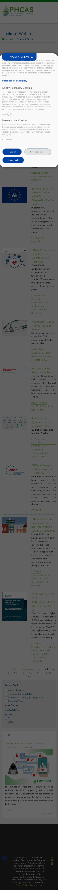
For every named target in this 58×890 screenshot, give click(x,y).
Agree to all (13, 160)
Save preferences (37, 151)
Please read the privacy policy (14, 81)
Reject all (12, 151)
